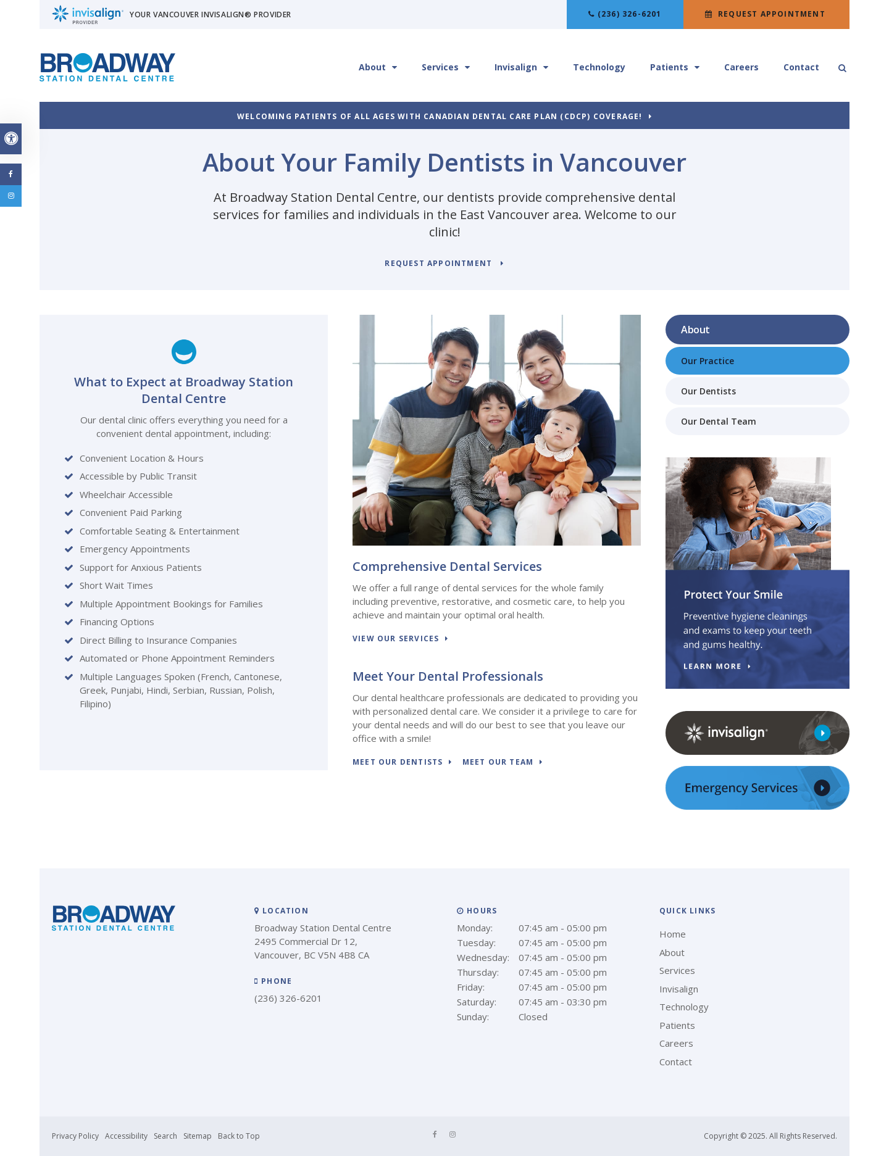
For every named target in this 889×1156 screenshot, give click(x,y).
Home (672, 934)
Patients (669, 67)
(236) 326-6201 (630, 14)
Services (440, 67)
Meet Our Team (498, 762)
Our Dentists (708, 391)
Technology (599, 67)
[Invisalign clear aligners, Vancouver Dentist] (757, 751)
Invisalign (516, 67)
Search (165, 1136)
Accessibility (126, 1136)
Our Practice (707, 361)
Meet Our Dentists (398, 762)
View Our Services (396, 639)
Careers (741, 67)
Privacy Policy (75, 1136)
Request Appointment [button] (772, 14)
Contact (801, 67)
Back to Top (239, 1136)
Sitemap (197, 1136)
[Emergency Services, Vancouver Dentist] (757, 806)
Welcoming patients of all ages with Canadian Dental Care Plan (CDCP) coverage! (440, 117)
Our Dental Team (718, 421)
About (372, 67)
